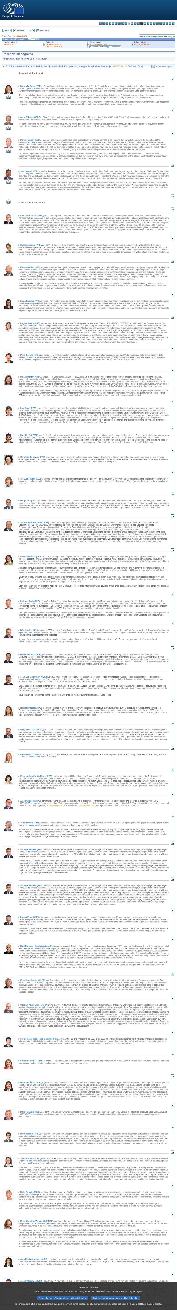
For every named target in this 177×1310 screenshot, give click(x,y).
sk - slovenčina (163, 23)
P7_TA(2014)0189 (142, 45)
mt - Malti (148, 23)
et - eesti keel (116, 23)
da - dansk (110, 23)
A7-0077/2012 (9, 45)
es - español (103, 23)
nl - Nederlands (151, 23)
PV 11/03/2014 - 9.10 (98, 45)
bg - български (100, 23)
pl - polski (154, 23)
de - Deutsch (113, 23)
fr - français (125, 23)
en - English (122, 23)
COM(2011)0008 (54, 805)
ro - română (160, 23)
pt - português (157, 23)
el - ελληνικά (119, 23)
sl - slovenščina (167, 23)
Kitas (29, 30)
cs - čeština (107, 23)
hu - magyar (145, 23)
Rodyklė (8, 30)
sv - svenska (173, 23)
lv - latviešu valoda (138, 23)
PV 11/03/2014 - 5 (53, 45)
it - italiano (135, 23)
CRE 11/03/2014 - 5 (54, 47)
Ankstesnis (20, 30)
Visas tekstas (44, 30)
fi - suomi (170, 23)
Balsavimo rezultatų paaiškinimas (105, 47)
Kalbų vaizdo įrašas (165, 67)
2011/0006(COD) (19, 36)
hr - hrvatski (132, 23)
